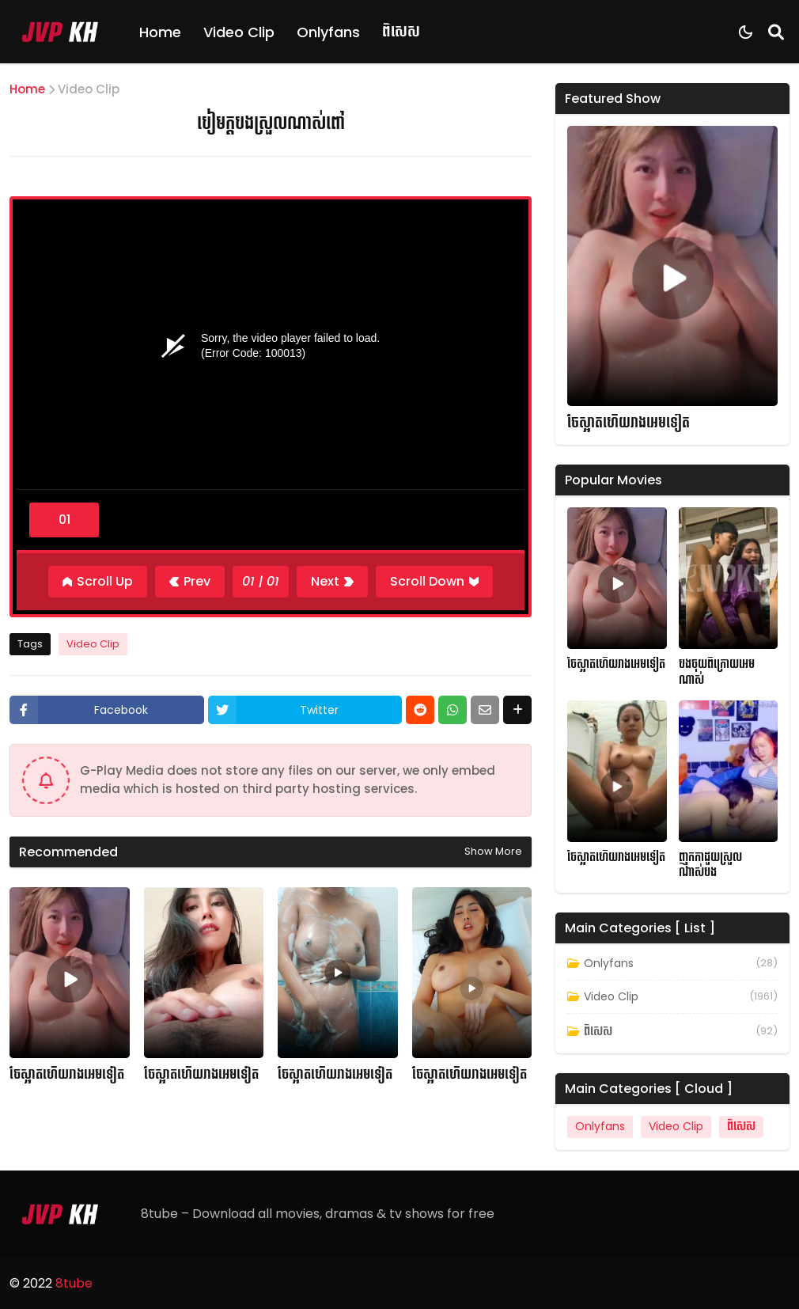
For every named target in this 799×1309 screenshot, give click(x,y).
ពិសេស (401, 31)
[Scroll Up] (97, 582)
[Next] (332, 582)
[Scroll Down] (434, 582)
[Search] (776, 31)
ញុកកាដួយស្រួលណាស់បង (710, 865)
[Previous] (190, 582)
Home (160, 32)
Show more (493, 851)
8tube (74, 1283)
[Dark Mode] (746, 32)
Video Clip (239, 32)
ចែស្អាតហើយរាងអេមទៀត (66, 1074)
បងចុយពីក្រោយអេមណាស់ (717, 672)
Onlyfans (328, 32)
